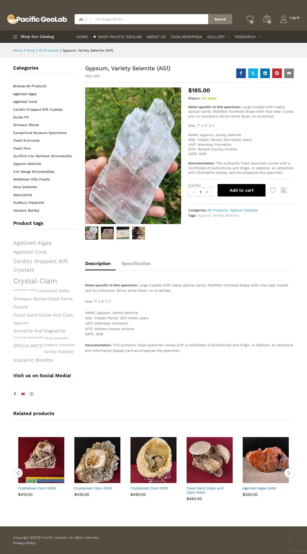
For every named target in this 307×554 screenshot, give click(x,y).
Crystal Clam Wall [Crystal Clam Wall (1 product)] (24, 289)
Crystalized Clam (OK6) (37, 488)
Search (220, 19)
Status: (194, 98)
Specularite (22, 195)
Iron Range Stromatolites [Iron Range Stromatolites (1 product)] (28, 337)
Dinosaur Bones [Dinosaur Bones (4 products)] (30, 298)
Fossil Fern (22, 148)
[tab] (100, 265)
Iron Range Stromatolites (33, 171)
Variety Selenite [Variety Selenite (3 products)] (58, 351)
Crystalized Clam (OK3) (93, 488)
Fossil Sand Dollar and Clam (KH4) (205, 490)
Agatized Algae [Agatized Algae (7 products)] (32, 243)
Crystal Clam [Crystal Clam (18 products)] (35, 281)
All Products (217, 210)
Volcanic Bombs (26, 210)
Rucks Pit (21, 117)
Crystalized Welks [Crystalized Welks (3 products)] (53, 291)
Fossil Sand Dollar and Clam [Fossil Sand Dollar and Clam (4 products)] (43, 314)
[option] (41, 470)
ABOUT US (156, 37)
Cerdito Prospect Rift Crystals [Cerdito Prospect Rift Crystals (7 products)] (40, 265)
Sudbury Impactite (28, 202)
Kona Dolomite (25, 187)
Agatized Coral (25, 102)
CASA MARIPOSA (186, 37)
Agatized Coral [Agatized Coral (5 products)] (30, 252)
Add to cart (242, 190)
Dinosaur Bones (26, 125)
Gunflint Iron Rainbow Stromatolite (42, 156)
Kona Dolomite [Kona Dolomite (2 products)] (57, 338)
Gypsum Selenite (244, 210)
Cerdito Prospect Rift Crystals (38, 109)
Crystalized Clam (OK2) (149, 488)
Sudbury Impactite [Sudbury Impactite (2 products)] (59, 345)
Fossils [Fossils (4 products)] (20, 306)
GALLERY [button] (216, 37)
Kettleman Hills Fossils (31, 179)
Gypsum (204, 215)
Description (98, 263)
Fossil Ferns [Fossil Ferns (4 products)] (60, 298)
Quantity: (194, 185)
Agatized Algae (25, 94)
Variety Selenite (226, 215)
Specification (136, 263)
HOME (82, 37)
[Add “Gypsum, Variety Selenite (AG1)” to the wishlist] (273, 190)
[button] (284, 190)
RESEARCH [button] (245, 37)
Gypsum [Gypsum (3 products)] (21, 323)
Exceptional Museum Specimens (40, 133)
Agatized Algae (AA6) (259, 488)
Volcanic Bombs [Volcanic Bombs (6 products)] (33, 360)
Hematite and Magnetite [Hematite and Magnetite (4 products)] (39, 330)
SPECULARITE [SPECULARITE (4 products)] (28, 345)
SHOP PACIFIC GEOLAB (117, 37)
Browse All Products (29, 86)
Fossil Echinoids (26, 140)
